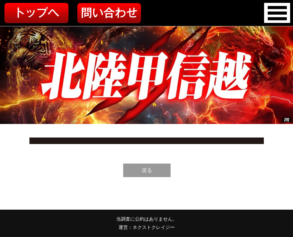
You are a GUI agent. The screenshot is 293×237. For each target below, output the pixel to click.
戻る (147, 170)
